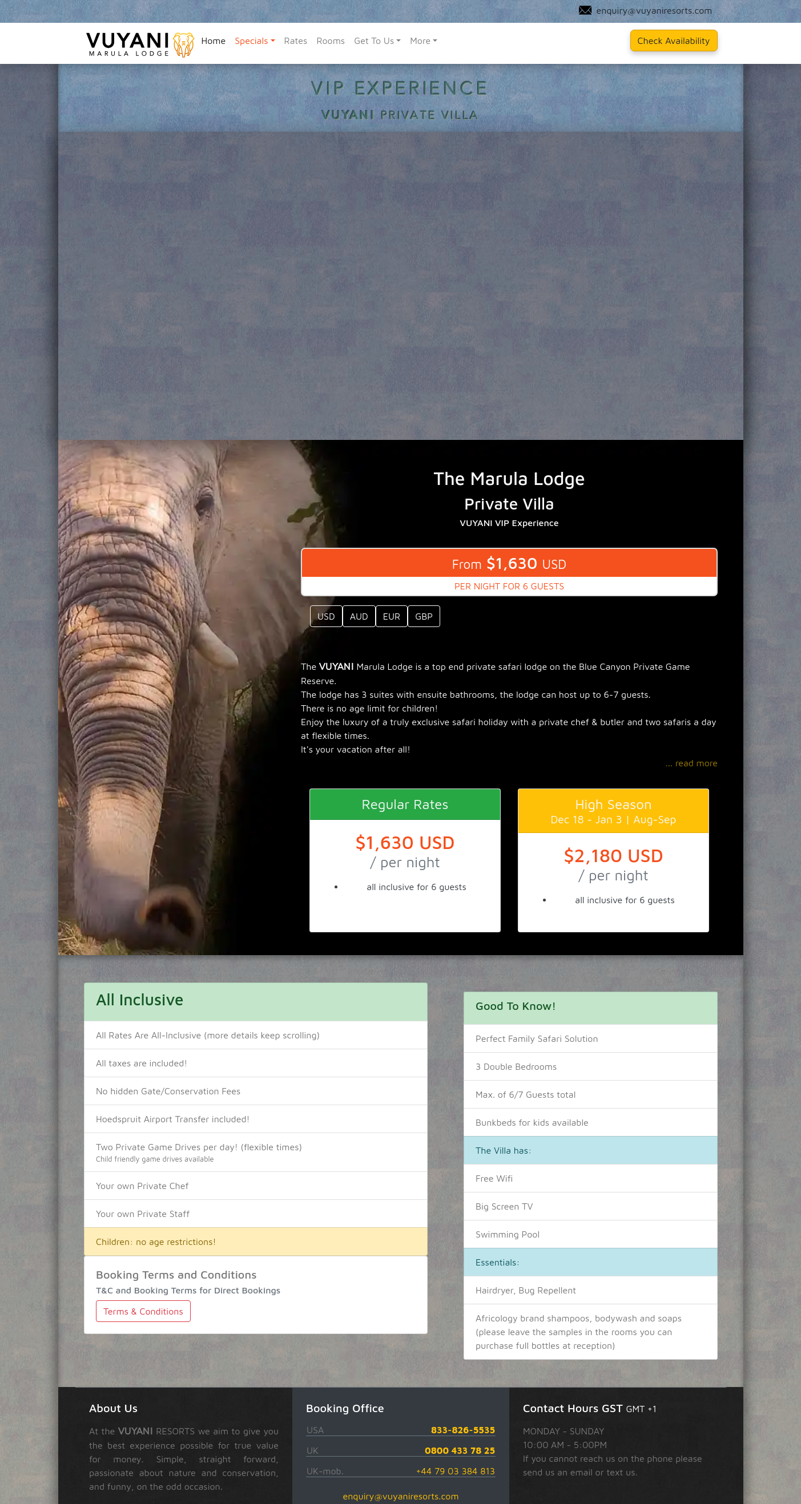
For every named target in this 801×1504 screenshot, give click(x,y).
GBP (424, 616)
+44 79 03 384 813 (455, 1471)
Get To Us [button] (374, 40)
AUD (358, 616)
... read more (691, 763)
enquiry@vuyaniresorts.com (400, 1496)
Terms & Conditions (143, 1311)
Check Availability (674, 40)
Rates (296, 40)
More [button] (420, 40)
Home (213, 40)
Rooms (330, 40)
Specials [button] (251, 40)
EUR (391, 616)
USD (326, 616)
